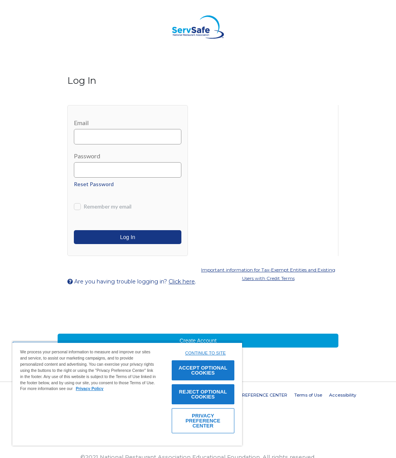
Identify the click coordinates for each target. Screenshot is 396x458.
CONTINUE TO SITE (205, 353)
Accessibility (342, 395)
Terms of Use (308, 395)
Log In (127, 237)
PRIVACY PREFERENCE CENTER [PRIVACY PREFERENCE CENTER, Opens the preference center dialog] (203, 421)
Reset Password (94, 184)
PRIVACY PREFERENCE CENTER (252, 395)
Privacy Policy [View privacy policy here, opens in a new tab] (90, 388)
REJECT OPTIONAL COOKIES (203, 394)
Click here (182, 281)
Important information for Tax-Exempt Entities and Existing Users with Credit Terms (268, 274)
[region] (127, 393)
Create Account (198, 341)
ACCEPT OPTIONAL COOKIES (203, 370)
